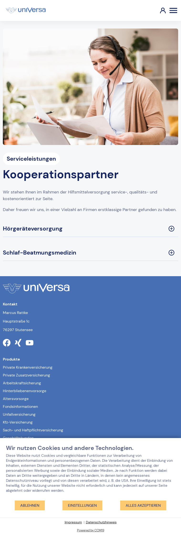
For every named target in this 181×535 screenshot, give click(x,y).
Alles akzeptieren (143, 505)
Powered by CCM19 (90, 530)
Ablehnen (29, 505)
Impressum (73, 522)
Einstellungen (82, 505)
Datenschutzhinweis (101, 522)
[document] (90, 472)
